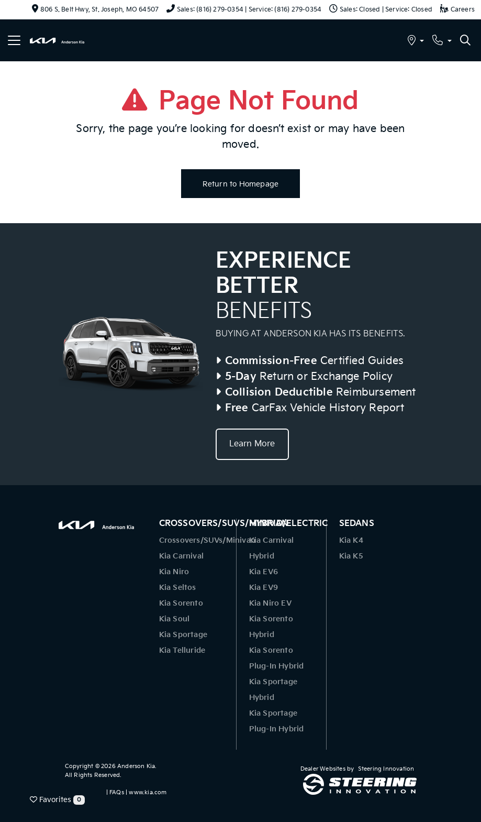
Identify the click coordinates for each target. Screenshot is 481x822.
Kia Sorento (181, 603)
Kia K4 (351, 540)
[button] (416, 42)
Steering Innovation (386, 768)
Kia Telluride (182, 650)
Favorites (57, 800)
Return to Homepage (241, 184)
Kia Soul (174, 619)
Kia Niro (174, 571)
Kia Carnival (181, 556)
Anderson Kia (136, 766)
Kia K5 (351, 556)
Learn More (252, 444)
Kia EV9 (263, 587)
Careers (457, 10)
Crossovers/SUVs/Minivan (207, 540)
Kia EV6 (263, 571)
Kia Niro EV (270, 603)
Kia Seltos (177, 587)
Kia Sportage (183, 634)
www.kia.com (147, 792)
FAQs (116, 792)
